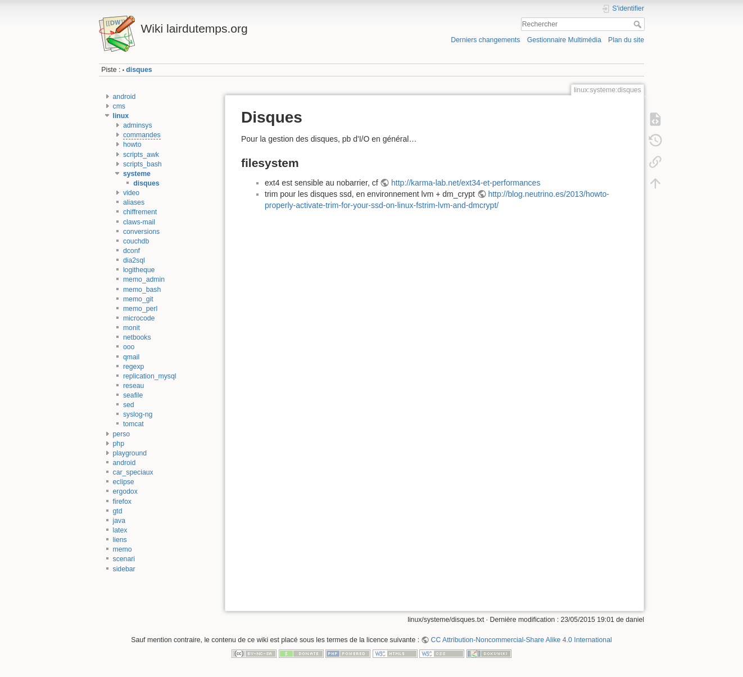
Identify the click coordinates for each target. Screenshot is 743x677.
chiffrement (140, 212)
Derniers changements (485, 40)
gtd (118, 511)
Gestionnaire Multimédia (564, 40)
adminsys (137, 125)
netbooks (137, 337)
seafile (133, 395)
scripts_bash (142, 164)
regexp (133, 367)
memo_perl (140, 309)
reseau (133, 386)
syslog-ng (137, 414)
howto (132, 144)
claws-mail (139, 222)
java (119, 521)
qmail (131, 357)
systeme (137, 174)
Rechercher (638, 24)
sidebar (124, 569)
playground (130, 453)
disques (139, 70)
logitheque (139, 270)
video (131, 193)
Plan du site (626, 40)
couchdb (136, 241)
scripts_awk (141, 155)
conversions (141, 232)
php (118, 444)
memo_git (138, 299)
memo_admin (144, 279)
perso (121, 434)
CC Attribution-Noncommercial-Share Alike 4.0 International (521, 640)
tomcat (133, 424)
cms (119, 106)
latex (120, 530)
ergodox (125, 491)
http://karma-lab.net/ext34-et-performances (465, 182)
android (124, 97)
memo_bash (142, 290)
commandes (142, 135)
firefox (122, 502)
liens (120, 540)
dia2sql (134, 260)
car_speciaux (133, 472)
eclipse (123, 482)
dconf (131, 251)
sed (128, 405)
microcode (139, 318)
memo (122, 549)
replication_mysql (149, 376)
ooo (128, 347)
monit (131, 328)
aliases (133, 202)
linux (121, 116)
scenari (124, 559)
